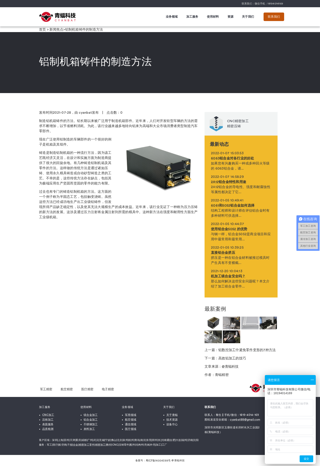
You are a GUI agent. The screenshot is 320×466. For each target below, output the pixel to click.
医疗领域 (130, 429)
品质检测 (47, 429)
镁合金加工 (91, 415)
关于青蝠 (172, 415)
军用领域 (130, 415)
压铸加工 (47, 419)
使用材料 (213, 16)
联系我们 (274, 16)
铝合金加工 (91, 419)
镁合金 (74, 444)
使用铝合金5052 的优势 (229, 229)
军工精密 (46, 389)
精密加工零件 (87, 444)
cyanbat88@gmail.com (245, 419)
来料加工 (89, 429)
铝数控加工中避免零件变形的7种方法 (247, 350)
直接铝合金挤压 (223, 252)
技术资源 (172, 419)
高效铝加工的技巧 (232, 358)
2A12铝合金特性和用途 (228, 182)
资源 (230, 16)
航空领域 (130, 419)
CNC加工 (48, 415)
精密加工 (100, 444)
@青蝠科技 (230, 366)
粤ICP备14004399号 (158, 460)
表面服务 (47, 424)
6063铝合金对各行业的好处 (232, 158)
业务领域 (172, 16)
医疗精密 (87, 389)
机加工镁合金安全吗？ (228, 276)
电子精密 (108, 389)
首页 (42, 29)
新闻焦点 (56, 29)
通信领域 (130, 424)
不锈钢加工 (91, 424)
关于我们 (248, 16)
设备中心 (172, 424)
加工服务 (192, 16)
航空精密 (67, 389)
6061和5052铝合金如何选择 (232, 205)
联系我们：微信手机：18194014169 (262, 3)
